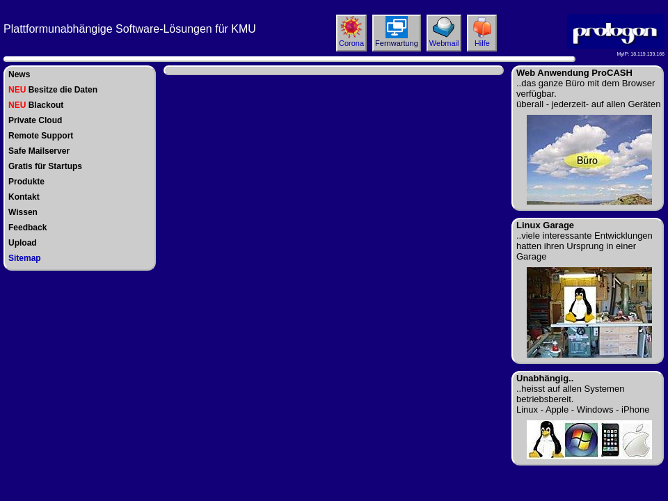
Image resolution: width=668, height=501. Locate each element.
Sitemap (24, 258)
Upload (22, 243)
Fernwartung (396, 43)
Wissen (23, 212)
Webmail (444, 43)
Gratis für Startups (45, 166)
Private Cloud (35, 120)
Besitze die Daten (52, 90)
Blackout (35, 105)
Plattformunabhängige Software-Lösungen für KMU (129, 29)
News (19, 74)
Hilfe (482, 43)
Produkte (26, 181)
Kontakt (24, 197)
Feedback (27, 227)
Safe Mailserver (39, 151)
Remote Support (40, 136)
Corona (351, 43)
